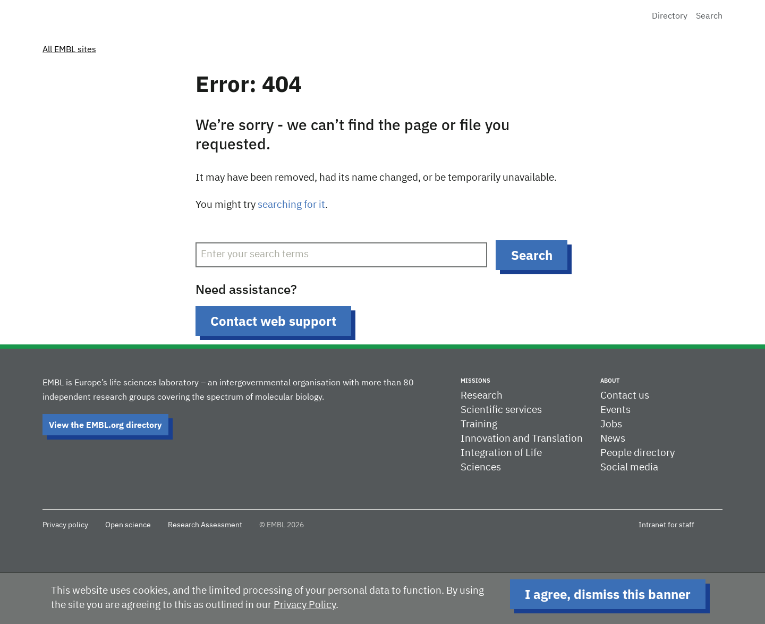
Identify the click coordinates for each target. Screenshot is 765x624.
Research (482, 396)
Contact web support (273, 321)
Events (615, 410)
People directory (637, 453)
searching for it (291, 205)
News (612, 439)
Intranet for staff (666, 525)
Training (479, 424)
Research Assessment (205, 525)
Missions (475, 380)
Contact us (624, 396)
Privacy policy (65, 525)
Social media (629, 467)
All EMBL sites (69, 50)
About (609, 380)
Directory (669, 16)
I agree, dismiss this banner (608, 594)
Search (709, 16)
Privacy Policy (305, 605)
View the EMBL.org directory (105, 424)
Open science (128, 525)
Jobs (611, 424)
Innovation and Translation (522, 439)
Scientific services (501, 410)
